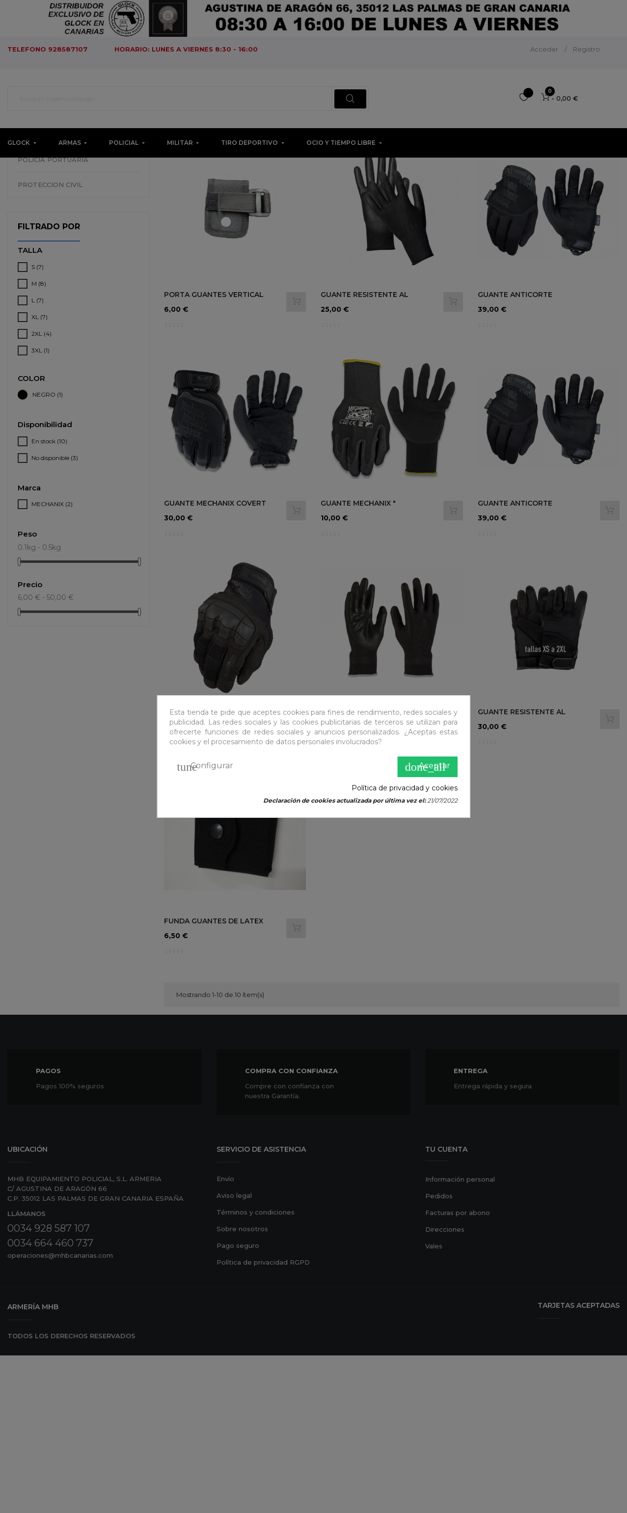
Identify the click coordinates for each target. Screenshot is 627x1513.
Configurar (205, 766)
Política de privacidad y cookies (405, 788)
